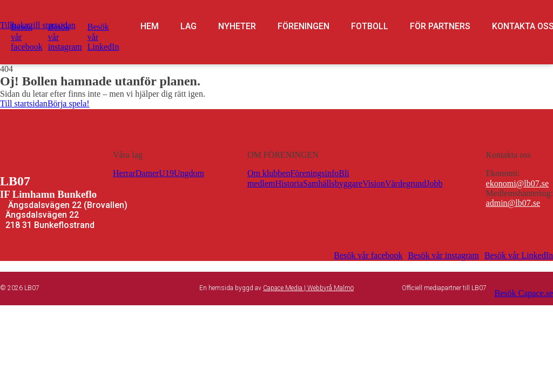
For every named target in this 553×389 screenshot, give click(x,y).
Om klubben (269, 173)
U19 (166, 173)
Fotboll (369, 26)
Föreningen (303, 26)
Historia (289, 183)
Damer (147, 173)
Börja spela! (69, 103)
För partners (440, 26)
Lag (188, 26)
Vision (373, 183)
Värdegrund (405, 183)
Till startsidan (24, 103)
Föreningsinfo (314, 173)
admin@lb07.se (513, 202)
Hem (149, 26)
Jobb (434, 183)
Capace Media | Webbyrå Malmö (308, 288)
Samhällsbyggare (332, 183)
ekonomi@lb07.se (517, 183)
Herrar (124, 173)
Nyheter (237, 26)
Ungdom (189, 173)
